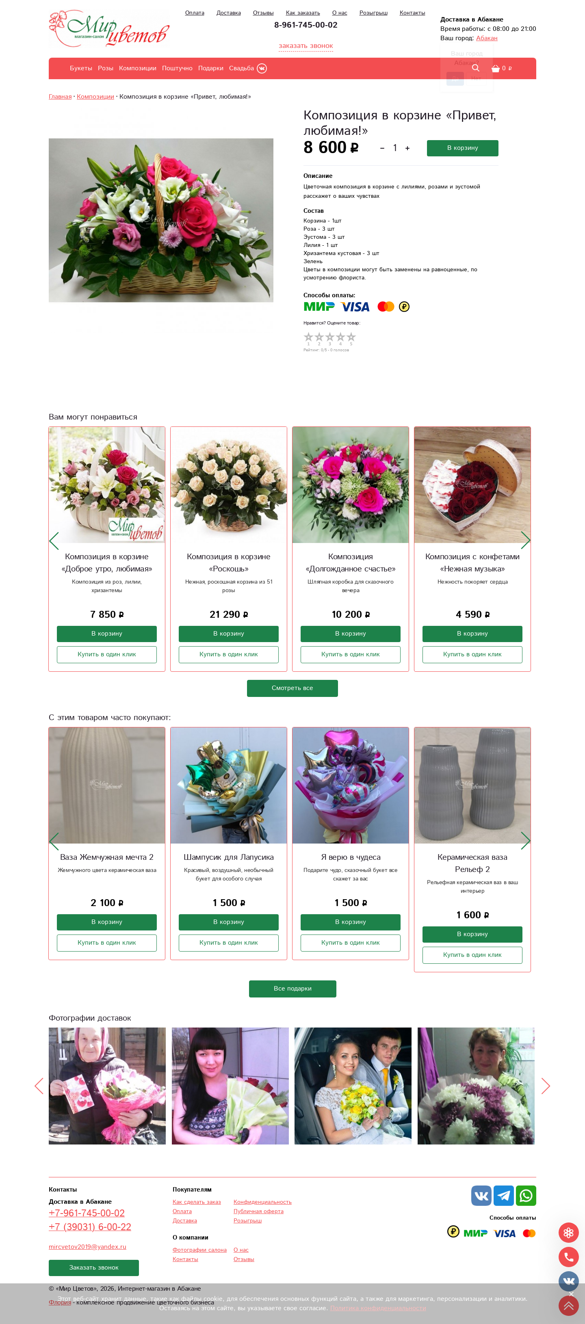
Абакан (487, 38)
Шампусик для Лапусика (229, 857)
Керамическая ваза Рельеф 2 (472, 864)
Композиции (137, 68)
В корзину (462, 148)
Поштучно (177, 68)
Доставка (229, 13)
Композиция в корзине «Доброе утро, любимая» (106, 563)
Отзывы (263, 13)
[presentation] (54, 540)
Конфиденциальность (263, 1202)
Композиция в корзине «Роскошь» (228, 563)
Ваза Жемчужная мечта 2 (107, 857)
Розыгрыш (374, 13)
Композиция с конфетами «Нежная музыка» (472, 563)
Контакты (412, 13)
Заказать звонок (94, 1267)
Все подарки (293, 988)
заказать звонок (306, 46)
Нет (476, 79)
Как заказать (303, 13)
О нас (339, 13)
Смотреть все (292, 688)
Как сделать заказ (197, 1202)
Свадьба (241, 68)
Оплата (194, 13)
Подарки (210, 68)
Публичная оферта (259, 1211)
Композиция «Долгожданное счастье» (351, 563)
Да (455, 79)
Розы (105, 68)
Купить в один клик (107, 654)
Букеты (81, 68)
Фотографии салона (200, 1250)
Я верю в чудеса (351, 857)
